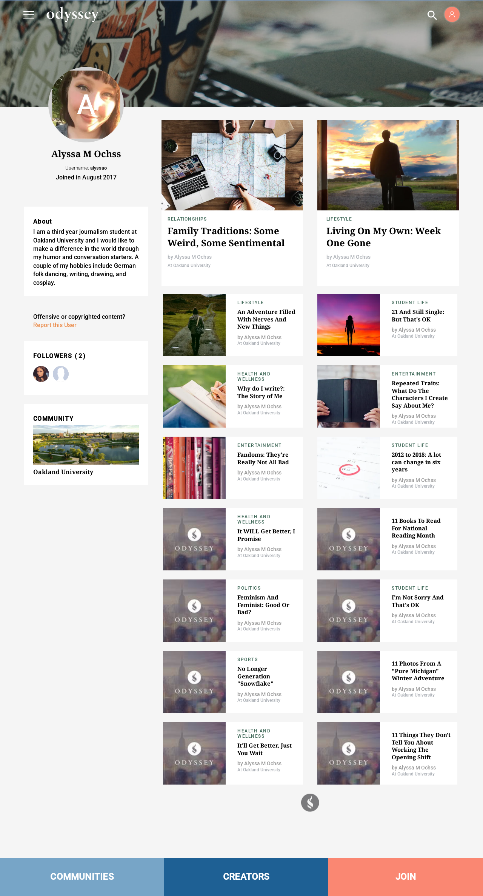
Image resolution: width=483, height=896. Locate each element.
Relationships (187, 219)
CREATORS (246, 876)
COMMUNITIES (82, 876)
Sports (247, 659)
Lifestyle (339, 219)
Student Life (410, 302)
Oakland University (63, 472)
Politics (249, 588)
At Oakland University (189, 265)
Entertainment (414, 374)
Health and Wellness (254, 376)
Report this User (55, 325)
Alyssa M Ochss (193, 257)
